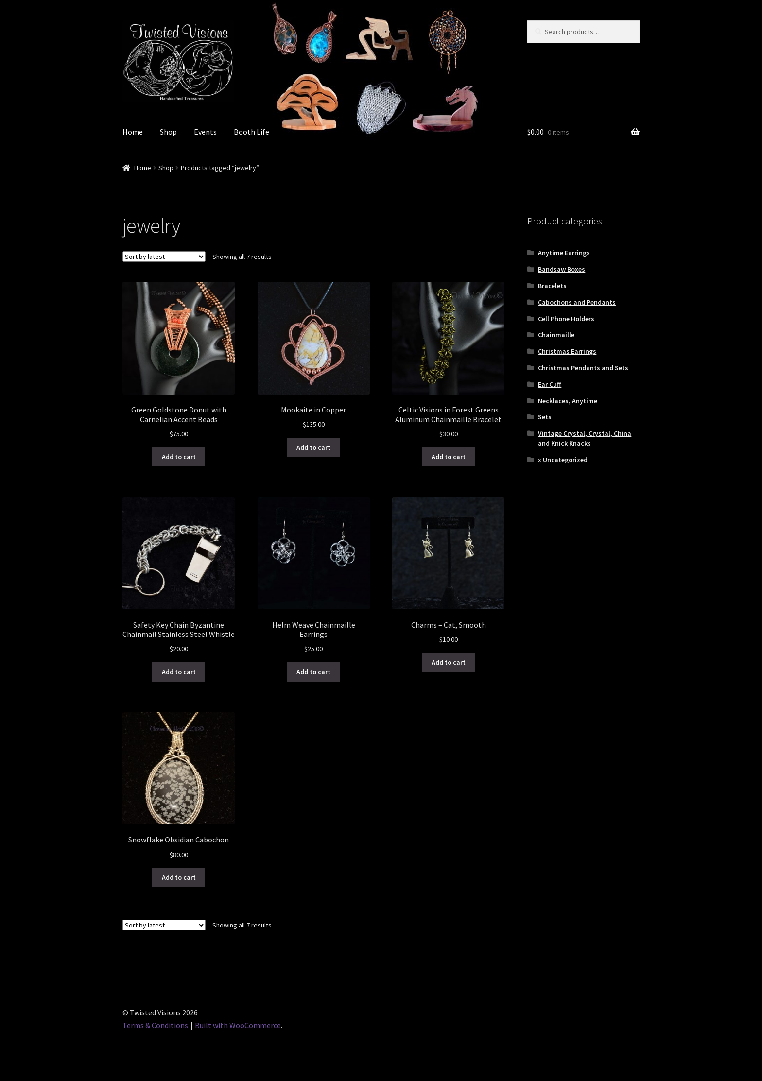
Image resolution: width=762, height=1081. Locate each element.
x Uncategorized (563, 459)
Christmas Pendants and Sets (583, 367)
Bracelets (552, 285)
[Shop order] (164, 256)
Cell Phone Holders (566, 318)
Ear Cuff (549, 384)
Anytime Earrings (564, 252)
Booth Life (251, 132)
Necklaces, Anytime (567, 400)
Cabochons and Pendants (577, 302)
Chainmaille (556, 334)
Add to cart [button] (179, 456)
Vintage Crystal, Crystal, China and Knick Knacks (584, 438)
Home (132, 132)
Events (205, 132)
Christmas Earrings (567, 351)
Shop (168, 132)
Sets (545, 416)
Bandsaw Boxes (561, 269)
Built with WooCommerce (238, 1025)
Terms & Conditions (155, 1025)
